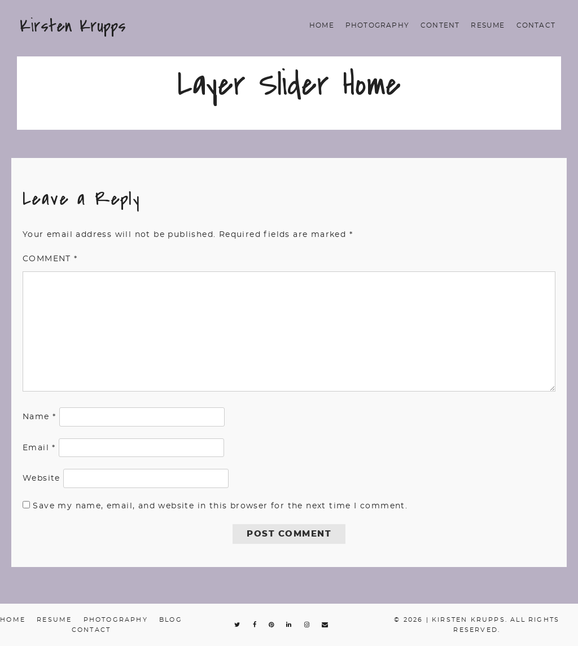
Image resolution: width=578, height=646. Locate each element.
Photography (377, 25)
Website (41, 478)
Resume (488, 25)
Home (321, 25)
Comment (50, 259)
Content (440, 25)
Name (39, 417)
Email (39, 448)
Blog (170, 620)
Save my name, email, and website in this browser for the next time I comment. (220, 506)
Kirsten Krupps (73, 26)
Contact (535, 25)
